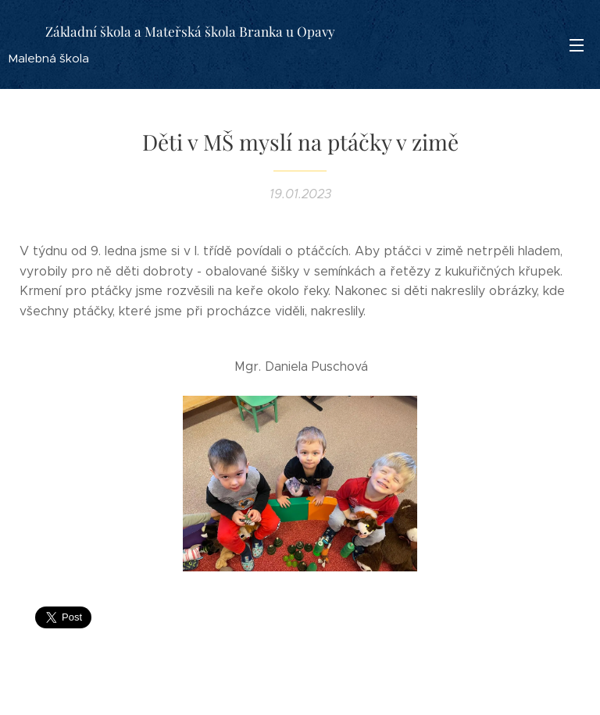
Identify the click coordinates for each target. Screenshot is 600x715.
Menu (577, 45)
